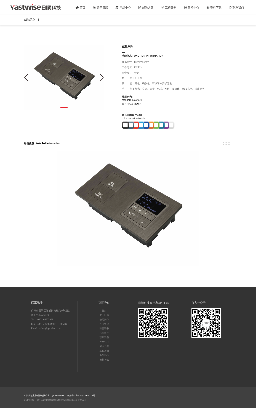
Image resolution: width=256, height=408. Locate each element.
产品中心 (123, 7)
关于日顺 (100, 7)
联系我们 (236, 7)
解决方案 (146, 7)
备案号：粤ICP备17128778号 (81, 395)
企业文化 (104, 324)
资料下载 (214, 7)
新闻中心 (191, 7)
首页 (80, 7)
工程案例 (168, 7)
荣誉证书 (104, 328)
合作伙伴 (104, 333)
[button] (64, 107)
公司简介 (104, 319)
